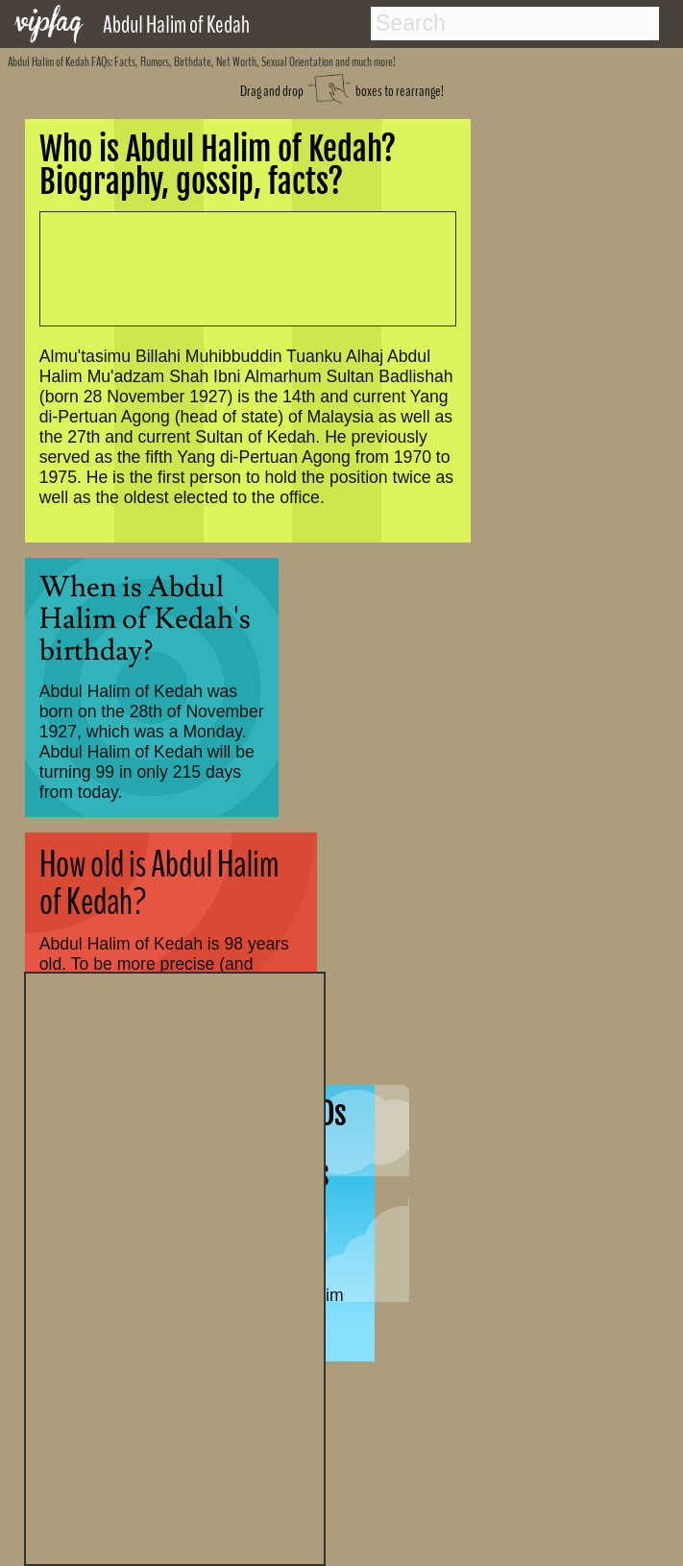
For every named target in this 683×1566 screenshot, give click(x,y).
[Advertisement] (175, 1266)
